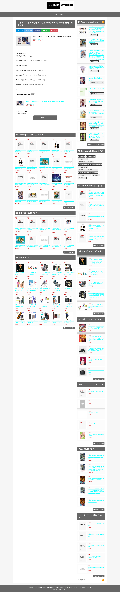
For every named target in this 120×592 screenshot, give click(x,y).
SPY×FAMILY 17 (92, 402)
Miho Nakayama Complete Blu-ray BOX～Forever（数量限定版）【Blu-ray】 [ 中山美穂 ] (96, 227)
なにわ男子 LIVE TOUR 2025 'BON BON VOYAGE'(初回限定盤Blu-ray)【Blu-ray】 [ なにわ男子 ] (96, 205)
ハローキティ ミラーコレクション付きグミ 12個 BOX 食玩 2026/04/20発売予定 (96, 306)
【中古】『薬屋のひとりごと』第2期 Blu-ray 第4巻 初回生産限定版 (45, 101)
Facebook (28, 30)
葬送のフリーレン (84, 175)
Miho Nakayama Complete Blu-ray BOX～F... (57, 151)
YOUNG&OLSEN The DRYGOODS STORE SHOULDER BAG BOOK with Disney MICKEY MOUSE (96, 349)
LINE (45, 30)
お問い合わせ (56, 589)
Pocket (54, 30)
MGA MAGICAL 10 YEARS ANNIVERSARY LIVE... (69, 201)
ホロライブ (94, 61)
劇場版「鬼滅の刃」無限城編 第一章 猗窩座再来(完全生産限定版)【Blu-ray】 (96, 457)
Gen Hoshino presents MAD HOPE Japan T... (44, 150)
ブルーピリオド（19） (93, 412)
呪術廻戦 (93, 34)
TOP (56, 14)
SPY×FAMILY (83, 172)
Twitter (37, 30)
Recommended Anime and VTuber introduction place (48, 587)
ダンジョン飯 (83, 164)
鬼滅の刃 (96, 175)
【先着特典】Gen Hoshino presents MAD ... (44, 184)
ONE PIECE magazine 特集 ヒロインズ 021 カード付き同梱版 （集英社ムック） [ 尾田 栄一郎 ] (96, 327)
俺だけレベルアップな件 (97, 83)
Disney (81, 156)
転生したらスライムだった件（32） (96, 391)
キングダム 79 (91, 423)
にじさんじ (90, 156)
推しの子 (82, 177)
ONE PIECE (94, 128)
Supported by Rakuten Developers (83, 587)
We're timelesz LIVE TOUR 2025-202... (56, 246)
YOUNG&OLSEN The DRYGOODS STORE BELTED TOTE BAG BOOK (96, 371)
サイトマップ (63, 589)
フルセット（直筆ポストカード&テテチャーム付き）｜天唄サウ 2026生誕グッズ (96, 284)
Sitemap (61, 14)
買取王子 (40, 39)
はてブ (20, 30)
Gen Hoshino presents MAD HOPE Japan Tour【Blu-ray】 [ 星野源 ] (96, 216)
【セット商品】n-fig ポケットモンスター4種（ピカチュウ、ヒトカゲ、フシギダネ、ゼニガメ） (96, 273)
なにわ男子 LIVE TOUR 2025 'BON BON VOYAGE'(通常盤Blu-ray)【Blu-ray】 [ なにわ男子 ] (96, 238)
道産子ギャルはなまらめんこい (88, 169)
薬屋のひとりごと (96, 104)
